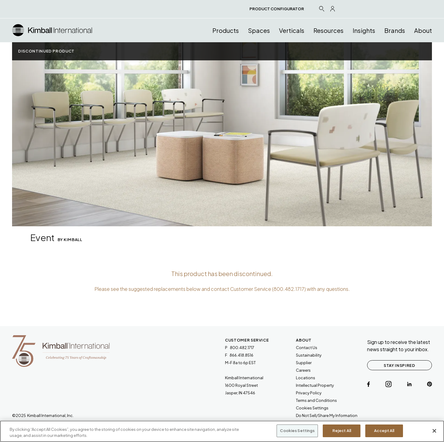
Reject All (341, 430)
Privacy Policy (309, 392)
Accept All (384, 430)
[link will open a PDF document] (316, 400)
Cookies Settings (312, 407)
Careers (303, 370)
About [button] (423, 30)
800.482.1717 (289, 289)
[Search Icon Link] (321, 8)
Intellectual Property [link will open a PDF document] (315, 385)
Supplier (304, 362)
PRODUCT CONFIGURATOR (276, 8)
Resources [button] (328, 30)
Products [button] (225, 30)
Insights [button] (364, 30)
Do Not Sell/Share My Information (326, 415)
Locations (305, 377)
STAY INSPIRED (399, 365)
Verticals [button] (291, 30)
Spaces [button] (259, 30)
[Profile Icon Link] (332, 8)
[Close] (434, 430)
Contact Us (306, 347)
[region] (222, 431)
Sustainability (309, 355)
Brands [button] (394, 30)
